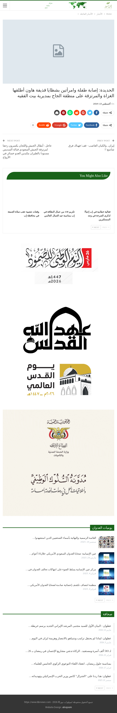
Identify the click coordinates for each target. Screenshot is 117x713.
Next (95, 227)
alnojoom (67, 707)
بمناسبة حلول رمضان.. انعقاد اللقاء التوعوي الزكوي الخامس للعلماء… (71, 663)
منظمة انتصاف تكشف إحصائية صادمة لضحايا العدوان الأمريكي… (62, 585)
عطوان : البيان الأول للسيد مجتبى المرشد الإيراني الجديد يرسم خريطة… (69, 625)
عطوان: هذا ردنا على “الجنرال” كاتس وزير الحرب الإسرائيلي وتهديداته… (70, 676)
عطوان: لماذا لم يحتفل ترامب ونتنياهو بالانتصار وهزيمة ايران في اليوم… (70, 638)
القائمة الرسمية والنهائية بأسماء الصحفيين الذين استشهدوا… (64, 538)
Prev (105, 227)
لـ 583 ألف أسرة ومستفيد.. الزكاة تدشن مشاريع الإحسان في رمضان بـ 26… (68, 651)
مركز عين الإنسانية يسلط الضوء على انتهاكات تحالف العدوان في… (61, 569)
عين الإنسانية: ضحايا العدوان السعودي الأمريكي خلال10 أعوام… (62, 553)
